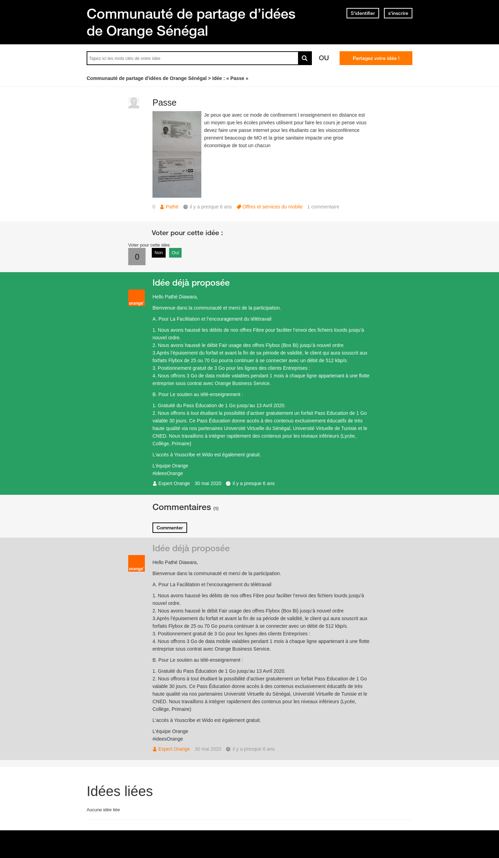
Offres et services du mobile (273, 206)
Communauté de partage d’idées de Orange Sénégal (191, 22)
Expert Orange (174, 483)
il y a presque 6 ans (253, 483)
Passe (164, 102)
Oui (175, 252)
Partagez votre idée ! (376, 58)
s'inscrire (398, 13)
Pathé (172, 206)
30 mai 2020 (208, 483)
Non (159, 252)
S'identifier (363, 13)
